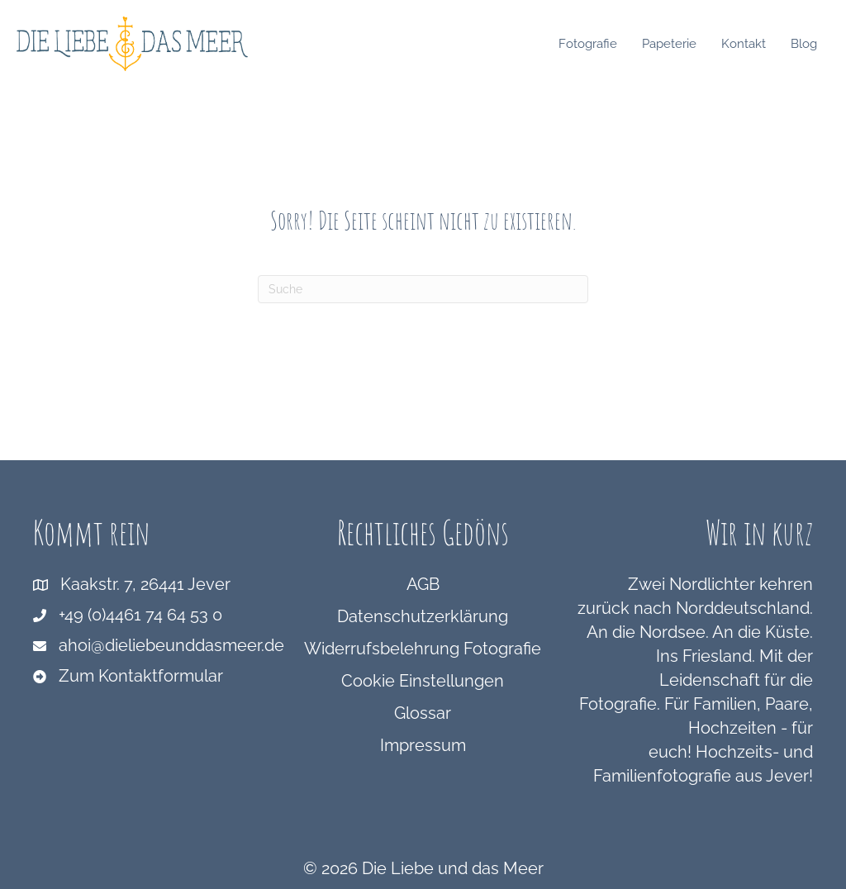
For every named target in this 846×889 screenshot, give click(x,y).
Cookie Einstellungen (422, 681)
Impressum (423, 745)
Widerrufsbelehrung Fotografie (422, 648)
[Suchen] (423, 289)
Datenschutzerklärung (422, 616)
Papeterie (673, 43)
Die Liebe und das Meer (453, 868)
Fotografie (592, 43)
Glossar (422, 713)
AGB (423, 584)
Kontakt (747, 43)
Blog (808, 43)
